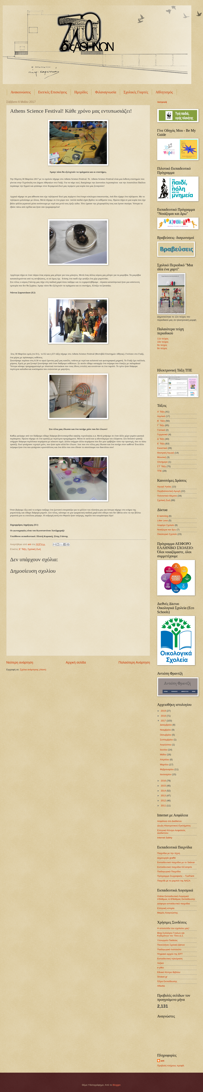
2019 (164, 710)
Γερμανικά (162, 434)
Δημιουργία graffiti (166, 858)
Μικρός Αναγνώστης (167, 912)
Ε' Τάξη (22, 549)
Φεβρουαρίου (167, 769)
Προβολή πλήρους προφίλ (170, 1065)
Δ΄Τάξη (160, 439)
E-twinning (162, 516)
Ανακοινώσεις (21, 92)
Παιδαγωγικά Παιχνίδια (169, 871)
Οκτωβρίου (166, 734)
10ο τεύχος (163, 341)
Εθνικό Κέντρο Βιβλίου (168, 972)
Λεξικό (160, 963)
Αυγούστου (166, 744)
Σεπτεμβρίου (167, 739)
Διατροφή (162, 102)
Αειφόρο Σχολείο (165, 525)
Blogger (117, 1085)
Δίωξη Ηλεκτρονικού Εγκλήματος (174, 825)
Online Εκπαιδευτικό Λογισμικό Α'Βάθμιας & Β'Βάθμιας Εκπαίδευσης (176, 897)
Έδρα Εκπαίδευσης (167, 981)
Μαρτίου (164, 764)
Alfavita (161, 985)
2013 (164, 795)
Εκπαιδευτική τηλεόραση (170, 958)
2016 (164, 780)
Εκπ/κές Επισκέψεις (52, 92)
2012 (164, 800)
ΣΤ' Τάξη (161, 466)
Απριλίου (165, 759)
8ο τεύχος (162, 348)
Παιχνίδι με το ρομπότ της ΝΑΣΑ (173, 880)
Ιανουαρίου (166, 774)
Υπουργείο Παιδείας (167, 940)
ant (162, 1060)
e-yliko (160, 967)
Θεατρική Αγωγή (165, 452)
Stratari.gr (162, 976)
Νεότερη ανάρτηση (19, 662)
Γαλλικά (161, 430)
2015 (164, 785)
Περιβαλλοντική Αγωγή (168, 491)
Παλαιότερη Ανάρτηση (134, 662)
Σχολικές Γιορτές (136, 92)
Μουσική (161, 457)
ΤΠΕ (159, 470)
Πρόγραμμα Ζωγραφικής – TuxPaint (175, 876)
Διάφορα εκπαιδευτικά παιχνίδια (173, 903)
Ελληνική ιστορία (165, 908)
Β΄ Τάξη (161, 420)
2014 (164, 790)
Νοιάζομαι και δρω (166, 529)
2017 (164, 720)
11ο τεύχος (163, 338)
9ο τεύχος (162, 345)
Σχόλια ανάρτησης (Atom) (33, 669)
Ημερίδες (81, 92)
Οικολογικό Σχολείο (167, 534)
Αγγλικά (161, 416)
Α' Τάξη (161, 411)
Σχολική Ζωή (34, 549)
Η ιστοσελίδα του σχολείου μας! (173, 928)
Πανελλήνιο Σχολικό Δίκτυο (171, 944)
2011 (164, 805)
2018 (164, 715)
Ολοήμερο (162, 462)
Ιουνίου (164, 749)
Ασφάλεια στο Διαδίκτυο (169, 821)
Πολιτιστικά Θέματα (167, 495)
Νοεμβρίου (166, 729)
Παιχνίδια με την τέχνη (168, 853)
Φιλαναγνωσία (105, 92)
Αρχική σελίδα (76, 662)
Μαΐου (163, 754)
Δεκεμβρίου (166, 724)
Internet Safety (164, 837)
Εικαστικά (162, 448)
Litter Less (162, 520)
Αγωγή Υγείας (164, 486)
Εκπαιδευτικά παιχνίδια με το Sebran (176, 862)
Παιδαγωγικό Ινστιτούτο (169, 949)
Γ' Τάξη (160, 425)
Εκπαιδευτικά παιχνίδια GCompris (174, 867)
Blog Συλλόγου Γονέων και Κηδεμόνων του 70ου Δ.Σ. (170, 934)
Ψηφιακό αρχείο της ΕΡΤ (170, 954)
